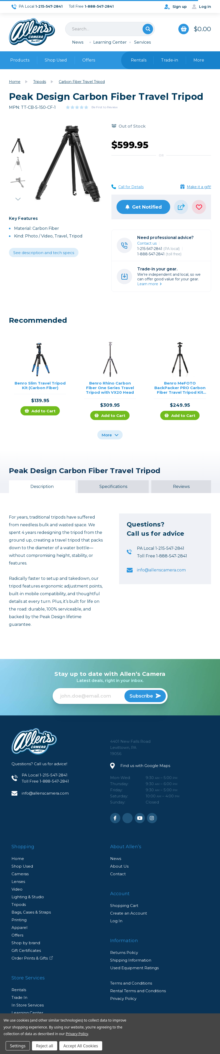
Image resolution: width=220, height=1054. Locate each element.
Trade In (19, 997)
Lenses (18, 881)
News (77, 42)
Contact (118, 873)
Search (148, 29)
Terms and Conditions (131, 983)
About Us (119, 866)
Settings (18, 1046)
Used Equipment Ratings (134, 967)
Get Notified (143, 207)
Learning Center (110, 42)
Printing (19, 919)
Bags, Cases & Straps (31, 912)
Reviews (181, 486)
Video (16, 889)
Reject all (44, 1046)
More (110, 435)
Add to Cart (40, 411)
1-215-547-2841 (158, 248)
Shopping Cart (124, 905)
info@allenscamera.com (161, 570)
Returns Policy (124, 952)
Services (142, 42)
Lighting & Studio (27, 896)
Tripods (18, 904)
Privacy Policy (123, 998)
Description (42, 486)
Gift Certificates (26, 950)
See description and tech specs (43, 252)
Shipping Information (130, 960)
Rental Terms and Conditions (138, 990)
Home (17, 858)
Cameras (20, 873)
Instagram (152, 818)
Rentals (18, 989)
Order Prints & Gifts (32, 958)
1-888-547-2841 (159, 254)
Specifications (113, 486)
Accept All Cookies (80, 1046)
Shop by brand (25, 942)
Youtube (140, 818)
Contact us (147, 243)
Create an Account (128, 913)
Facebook (115, 818)
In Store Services (27, 1005)
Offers (88, 60)
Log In (116, 920)
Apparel (19, 927)
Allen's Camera (32, 32)
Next (18, 196)
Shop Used (56, 60)
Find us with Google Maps (145, 765)
